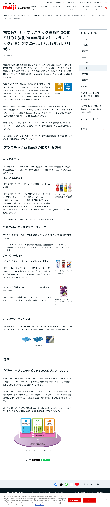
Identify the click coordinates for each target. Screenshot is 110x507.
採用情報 (49, 2)
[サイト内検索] (105, 2)
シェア (28, 460)
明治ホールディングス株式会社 (91, 2)
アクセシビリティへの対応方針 (82, 492)
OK (89, 500)
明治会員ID (60, 2)
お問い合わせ (36, 492)
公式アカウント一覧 (91, 484)
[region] (55, 500)
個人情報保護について (62, 492)
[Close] (106, 500)
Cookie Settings (74, 500)
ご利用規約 (99, 492)
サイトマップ (47, 492)
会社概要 (72, 2)
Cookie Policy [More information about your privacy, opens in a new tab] (39, 505)
